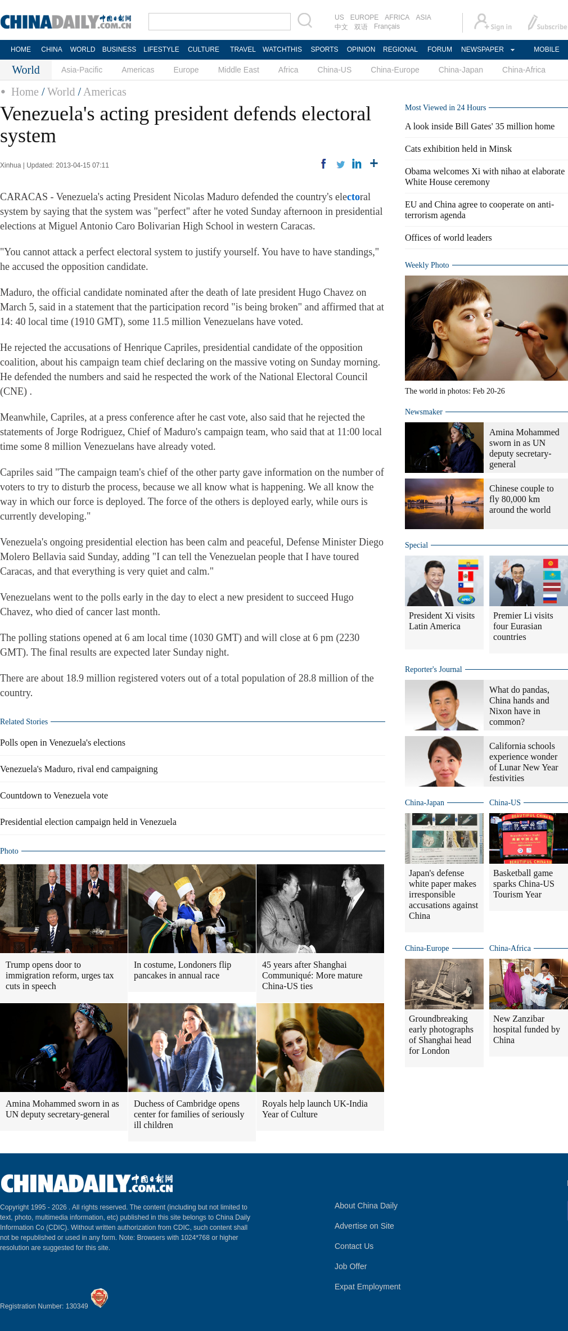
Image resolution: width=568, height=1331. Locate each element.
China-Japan (461, 69)
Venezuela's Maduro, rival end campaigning (79, 769)
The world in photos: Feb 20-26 (455, 391)
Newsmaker (424, 412)
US (339, 17)
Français (387, 26)
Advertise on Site (364, 1225)
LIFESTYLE (161, 49)
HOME (21, 49)
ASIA (423, 17)
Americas (137, 69)
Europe (186, 69)
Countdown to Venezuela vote (54, 795)
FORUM (439, 49)
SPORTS (324, 49)
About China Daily (366, 1205)
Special (416, 545)
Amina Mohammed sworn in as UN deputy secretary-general (62, 1109)
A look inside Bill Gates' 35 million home (480, 126)
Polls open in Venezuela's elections (62, 742)
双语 (361, 27)
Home (25, 91)
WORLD (83, 49)
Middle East (238, 69)
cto (353, 196)
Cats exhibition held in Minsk (458, 149)
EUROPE (364, 17)
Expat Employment (368, 1286)
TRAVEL (243, 49)
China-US (335, 69)
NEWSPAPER (482, 49)
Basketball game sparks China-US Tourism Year (524, 883)
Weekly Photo (427, 265)
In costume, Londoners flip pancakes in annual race (182, 970)
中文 (341, 27)
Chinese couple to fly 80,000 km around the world (521, 499)
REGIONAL (400, 49)
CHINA (51, 49)
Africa (288, 69)
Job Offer (351, 1266)
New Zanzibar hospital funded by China (526, 1029)
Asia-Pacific (81, 69)
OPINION (361, 49)
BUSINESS (119, 49)
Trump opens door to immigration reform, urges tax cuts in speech (60, 975)
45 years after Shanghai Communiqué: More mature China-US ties (312, 975)
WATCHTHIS (282, 49)
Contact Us (354, 1246)
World (61, 91)
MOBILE (546, 49)
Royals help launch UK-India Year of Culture (315, 1109)
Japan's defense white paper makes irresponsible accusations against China (443, 894)
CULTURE (203, 49)
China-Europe (395, 69)
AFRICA (397, 17)
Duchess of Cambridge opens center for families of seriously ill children (189, 1114)
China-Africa (524, 69)
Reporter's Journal (433, 669)
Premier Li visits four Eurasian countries (523, 626)
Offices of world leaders (448, 237)
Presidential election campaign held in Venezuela (88, 822)
